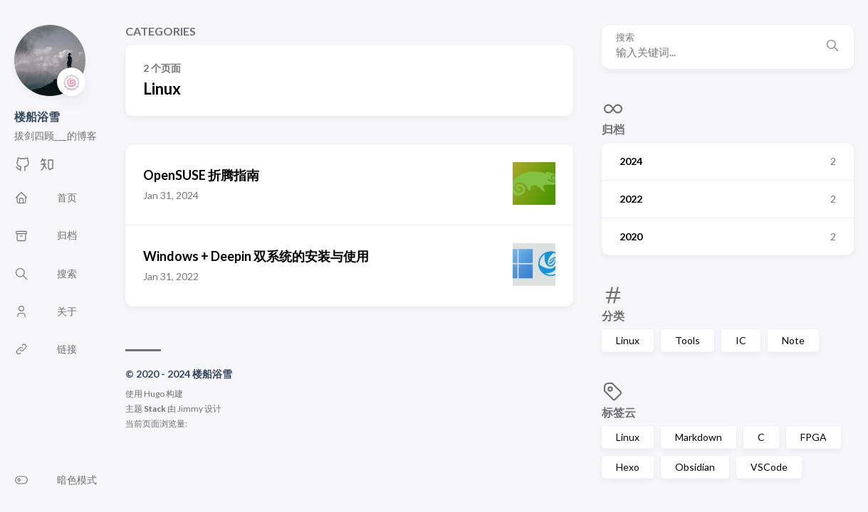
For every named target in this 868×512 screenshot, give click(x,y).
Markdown (698, 437)
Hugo (154, 393)
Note (793, 340)
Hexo (627, 467)
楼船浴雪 (37, 116)
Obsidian (695, 467)
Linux (627, 340)
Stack (155, 408)
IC (741, 340)
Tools (687, 340)
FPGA (813, 437)
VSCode (769, 467)
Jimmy (190, 408)
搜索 (625, 37)
